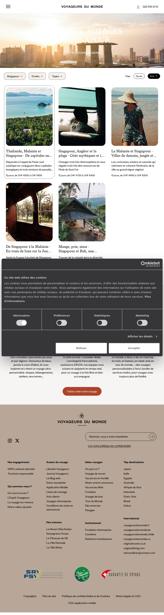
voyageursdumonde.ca (137, 541)
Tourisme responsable (21, 476)
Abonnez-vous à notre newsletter (108, 439)
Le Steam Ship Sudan (59, 531)
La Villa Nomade (55, 545)
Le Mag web (53, 480)
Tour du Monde (94, 503)
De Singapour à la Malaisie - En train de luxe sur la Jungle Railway (29, 251)
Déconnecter (93, 508)
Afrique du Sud (132, 490)
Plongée (90, 513)
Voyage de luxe (94, 499)
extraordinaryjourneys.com (139, 555)
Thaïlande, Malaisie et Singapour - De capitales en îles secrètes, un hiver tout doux (27, 156)
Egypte (128, 480)
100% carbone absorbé (21, 471)
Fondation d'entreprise (98, 532)
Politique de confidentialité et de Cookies (86, 598)
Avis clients (53, 499)
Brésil (127, 503)
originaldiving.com (134, 550)
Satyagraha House (57, 536)
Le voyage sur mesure (20, 505)
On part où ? (92, 471)
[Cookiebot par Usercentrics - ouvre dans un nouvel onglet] (143, 264)
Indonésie (129, 494)
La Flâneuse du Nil (57, 540)
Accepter (134, 348)
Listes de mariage (56, 494)
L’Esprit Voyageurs (18, 500)
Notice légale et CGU (128, 598)
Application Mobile (57, 490)
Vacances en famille (97, 480)
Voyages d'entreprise (58, 503)
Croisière (90, 494)
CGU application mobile (82, 605)
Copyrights (30, 598)
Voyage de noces (95, 476)
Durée (137, 77)
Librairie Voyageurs (57, 471)
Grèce (127, 508)
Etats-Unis (130, 499)
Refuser (81, 348)
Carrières (90, 537)
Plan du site (49, 598)
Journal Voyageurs (57, 476)
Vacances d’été (94, 490)
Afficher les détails (140, 336)
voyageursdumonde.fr (136, 527)
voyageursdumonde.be (137, 532)
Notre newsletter (56, 485)
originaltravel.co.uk (135, 546)
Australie (129, 485)
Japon (127, 471)
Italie (126, 476)
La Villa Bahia (54, 550)
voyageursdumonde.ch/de (139, 537)
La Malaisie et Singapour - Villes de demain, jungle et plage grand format (132, 156)
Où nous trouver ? (18, 495)
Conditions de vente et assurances (59, 510)
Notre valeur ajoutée (20, 509)
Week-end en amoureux (99, 485)
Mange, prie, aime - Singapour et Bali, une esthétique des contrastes (78, 251)
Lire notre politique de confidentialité (109, 448)
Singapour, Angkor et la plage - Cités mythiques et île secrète (81, 156)
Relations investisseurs (98, 541)
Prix (152, 77)
